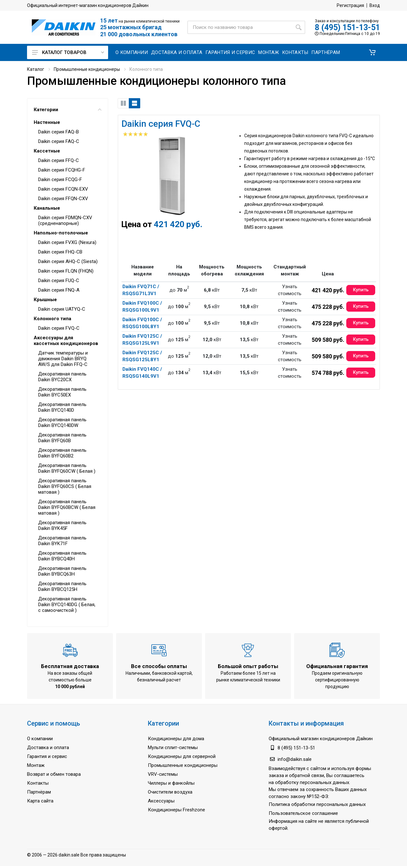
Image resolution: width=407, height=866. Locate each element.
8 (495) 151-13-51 (347, 27)
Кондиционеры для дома (176, 738)
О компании (40, 738)
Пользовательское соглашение (303, 813)
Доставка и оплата (48, 747)
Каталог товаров (68, 52)
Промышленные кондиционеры (87, 69)
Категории (67, 109)
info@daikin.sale (295, 759)
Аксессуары (161, 801)
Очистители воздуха (170, 792)
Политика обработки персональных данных (317, 804)
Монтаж (36, 765)
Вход (374, 5)
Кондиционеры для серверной (182, 756)
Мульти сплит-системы (173, 747)
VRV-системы (163, 774)
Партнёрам (39, 792)
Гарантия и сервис (47, 756)
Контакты (38, 783)
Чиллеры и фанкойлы (171, 783)
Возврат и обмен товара (54, 774)
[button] (372, 52)
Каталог (35, 69)
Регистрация (350, 5)
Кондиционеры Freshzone (176, 810)
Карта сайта (40, 801)
